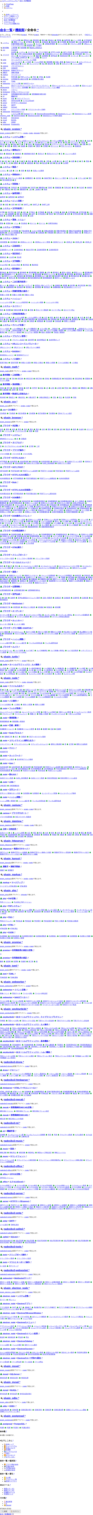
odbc (4, 122)
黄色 (31, 429)
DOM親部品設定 (61, 534)
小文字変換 (14, 231)
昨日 (57, 317)
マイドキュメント (21, 714)
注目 (82, 512)
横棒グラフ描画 (55, 632)
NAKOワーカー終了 (11, 1005)
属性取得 (13, 1093)
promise (5, 79)
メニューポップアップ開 (57, 1326)
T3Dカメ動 (71, 1032)
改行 (13, 142)
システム (6, 43)
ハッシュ (30, 44)
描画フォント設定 (59, 579)
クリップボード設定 (7, 558)
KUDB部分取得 (27, 936)
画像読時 (25, 579)
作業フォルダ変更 (65, 712)
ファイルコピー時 (21, 695)
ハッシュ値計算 (20, 643)
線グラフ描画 (30, 632)
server (5, 103)
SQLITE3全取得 (30, 1242)
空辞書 (45, 146)
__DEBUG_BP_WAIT (36, 330)
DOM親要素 (4, 534)
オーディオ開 (4, 615)
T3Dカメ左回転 (19, 1033)
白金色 (81, 429)
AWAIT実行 (48, 178)
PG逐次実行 (26, 1427)
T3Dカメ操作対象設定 (19, 1028)
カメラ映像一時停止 (57, 650)
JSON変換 (3, 242)
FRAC (66, 388)
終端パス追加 (26, 362)
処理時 (15, 961)
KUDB (48, 77)
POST (12, 911)
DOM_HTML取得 (6, 505)
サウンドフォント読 (7, 1160)
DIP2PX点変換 (5, 1354)
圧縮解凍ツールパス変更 (25, 729)
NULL (30, 144)
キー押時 (65, 521)
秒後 (25, 310)
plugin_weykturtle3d (15, 1009)
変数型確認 (4, 187)
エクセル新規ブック (7, 1185)
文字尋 (31, 446)
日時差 (31, 321)
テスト (24, 64)
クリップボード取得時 (25, 558)
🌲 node (3, 686)
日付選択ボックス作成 (27, 540)
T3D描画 (39, 1045)
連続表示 (18, 154)
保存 (1, 566)
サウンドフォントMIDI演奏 (26, 1160)
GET (6, 911)
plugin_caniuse (12, 805)
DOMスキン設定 (8, 536)
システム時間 (19, 317)
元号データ (4, 317)
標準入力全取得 (81, 744)
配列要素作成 (35, 278)
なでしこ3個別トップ (11, 16)
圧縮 (52, 729)
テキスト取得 (31, 505)
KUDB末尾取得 (41, 936)
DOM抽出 (3, 1093)
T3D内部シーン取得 (56, 1046)
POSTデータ (15, 1205)
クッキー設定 (52, 910)
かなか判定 (4, 265)
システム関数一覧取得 (74, 330)
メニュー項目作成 (15, 1330)
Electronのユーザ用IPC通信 (52, 116)
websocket (6, 111)
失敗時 (23, 961)
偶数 (35, 161)
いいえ (72, 141)
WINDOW (15, 501)
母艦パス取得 (43, 714)
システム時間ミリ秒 (34, 317)
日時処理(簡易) (50, 44)
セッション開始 (27, 910)
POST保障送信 (31, 478)
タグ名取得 (27, 1095)
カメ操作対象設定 (35, 668)
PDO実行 (37, 921)
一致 (1, 163)
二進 (30, 189)
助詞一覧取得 (46, 332)
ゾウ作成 (12, 668)
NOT (19, 204)
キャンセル (74, 142)
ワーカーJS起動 (17, 1001)
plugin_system (12, 129)
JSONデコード (58, 242)
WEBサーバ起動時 (60, 1205)
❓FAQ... (7, 1453)
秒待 (1, 310)
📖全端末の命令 (9, 1470)
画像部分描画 (45, 579)
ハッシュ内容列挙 (21, 302)
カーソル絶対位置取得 (8, 1352)
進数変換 (23, 189)
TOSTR (33, 187)
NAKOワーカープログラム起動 (50, 1003)
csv (4, 50)
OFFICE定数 (15, 101)
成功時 (8, 961)
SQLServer (15, 118)
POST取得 (56, 911)
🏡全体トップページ (11, 14)
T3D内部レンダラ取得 (38, 1046)
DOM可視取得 (18, 510)
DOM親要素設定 (47, 534)
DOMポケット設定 (72, 510)
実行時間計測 (7, 180)
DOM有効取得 (84, 508)
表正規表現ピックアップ (72, 287)
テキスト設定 (19, 505)
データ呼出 (39, 1362)
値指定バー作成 (66, 540)
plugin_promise (12, 942)
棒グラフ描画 (43, 632)
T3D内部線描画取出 (18, 1048)
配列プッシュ (9, 276)
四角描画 (20, 577)
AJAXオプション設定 (74, 461)
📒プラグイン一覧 (10, 1479)
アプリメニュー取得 (24, 1326)
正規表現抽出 (18, 250)
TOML (13, 81)
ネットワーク (34, 64)
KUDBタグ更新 (18, 938)
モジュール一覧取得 (31, 332)
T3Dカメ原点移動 (45, 1030)
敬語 (43, 40)
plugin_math (11, 367)
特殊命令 (51, 40)
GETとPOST (67, 52)
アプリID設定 (4, 1307)
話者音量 (85, 598)
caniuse (5, 66)
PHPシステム (25, 77)
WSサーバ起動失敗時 (52, 1282)
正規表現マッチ (5, 250)
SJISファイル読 (31, 690)
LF (3, 146)
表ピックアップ (26, 285)
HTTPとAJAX (55, 52)
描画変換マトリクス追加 (57, 581)
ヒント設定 (18, 512)
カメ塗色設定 (10, 674)
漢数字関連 (15, 72)
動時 (1, 961)
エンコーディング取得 (68, 793)
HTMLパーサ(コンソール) (20, 92)
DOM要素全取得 (66, 501)
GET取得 (47, 911)
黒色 (37, 429)
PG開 (2, 1427)
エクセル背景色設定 (65, 1189)
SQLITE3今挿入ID (6, 1240)
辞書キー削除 (17, 295)
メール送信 (4, 1225)
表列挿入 (29, 287)
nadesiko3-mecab (13, 1099)
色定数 (13, 52)
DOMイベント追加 (18, 519)
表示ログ (41, 154)
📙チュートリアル (10, 1446)
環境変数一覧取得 (18, 721)
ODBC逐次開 (4, 1410)
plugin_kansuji (12, 858)
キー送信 (3, 1266)
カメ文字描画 (78, 672)
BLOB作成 (3, 486)
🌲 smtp (3, 1221)
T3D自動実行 (16, 1045)
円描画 (63, 577)
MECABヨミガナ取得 (15, 1119)
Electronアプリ (28, 114)
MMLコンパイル (60, 1152)
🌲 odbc (3, 1406)
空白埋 (19, 257)
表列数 (65, 285)
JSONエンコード (26, 242)
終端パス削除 (50, 362)
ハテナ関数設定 (17, 329)
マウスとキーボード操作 (36, 109)
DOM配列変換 (16, 1095)
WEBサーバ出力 (57, 1208)
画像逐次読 (15, 579)
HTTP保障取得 (18, 478)
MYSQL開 (3, 1394)
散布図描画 (8, 633)
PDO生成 (19, 921)
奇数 (41, 161)
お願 (10, 170)
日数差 (4, 321)
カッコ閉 (34, 142)
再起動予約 (38, 1307)
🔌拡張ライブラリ (10, 1481)
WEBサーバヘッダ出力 (18, 1208)
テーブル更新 (81, 541)
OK (61, 142)
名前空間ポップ (54, 340)
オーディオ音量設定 (7, 616)
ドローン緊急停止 (40, 1074)
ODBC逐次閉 (58, 1410)
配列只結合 (13, 272)
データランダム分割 (11, 1136)
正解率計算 (25, 1136)
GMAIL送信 (15, 1225)
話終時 (12, 598)
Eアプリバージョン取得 (10, 1309)
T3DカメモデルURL (51, 1028)
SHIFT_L (27, 204)
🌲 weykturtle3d (7, 1017)
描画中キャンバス (15, 575)
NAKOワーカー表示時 (7, 1003)
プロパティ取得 (56, 1093)
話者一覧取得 (47, 598)
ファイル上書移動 (49, 695)
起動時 (51, 691)
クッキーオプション (67, 910)
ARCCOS (29, 378)
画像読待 (5, 579)
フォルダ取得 (39, 62)
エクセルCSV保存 (46, 1185)
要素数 (42, 272)
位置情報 (45, 56)
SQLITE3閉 (30, 1240)
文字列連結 (72, 212)
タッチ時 (84, 525)
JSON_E (69, 242)
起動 (29, 691)
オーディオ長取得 (23, 616)
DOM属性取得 (77, 505)
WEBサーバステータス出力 (39, 1208)
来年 (69, 317)
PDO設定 (28, 921)
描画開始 (3, 575)
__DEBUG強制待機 (67, 329)
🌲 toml (3, 974)
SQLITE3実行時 (55, 1240)
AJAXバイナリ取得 (64, 463)
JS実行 (2, 178)
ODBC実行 (38, 1410)
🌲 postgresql (6, 1424)
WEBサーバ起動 (45, 1205)
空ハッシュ (54, 146)
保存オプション (64, 568)
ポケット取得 (30, 510)
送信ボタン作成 (80, 540)
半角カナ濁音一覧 (10, 234)
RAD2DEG (68, 378)
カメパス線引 (55, 672)
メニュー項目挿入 (55, 1328)
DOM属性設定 (64, 505)
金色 (61, 429)
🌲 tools (3, 1255)
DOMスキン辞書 (87, 534)
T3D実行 (60, 1045)
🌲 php (3, 898)
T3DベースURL (13, 1020)
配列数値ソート (9, 274)
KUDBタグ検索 (85, 936)
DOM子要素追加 (57, 512)
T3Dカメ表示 (7, 1037)
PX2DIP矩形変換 (19, 1354)
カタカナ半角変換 (29, 233)
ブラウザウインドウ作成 (8, 1317)
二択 (38, 446)
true (9, 144)
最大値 (44, 163)
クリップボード (18, 555)
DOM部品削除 (34, 536)
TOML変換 (14, 977)
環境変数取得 (4, 721)
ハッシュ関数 (34, 57)
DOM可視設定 (5, 510)
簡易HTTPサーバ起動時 (19, 852)
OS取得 (23, 439)
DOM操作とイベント (52, 54)
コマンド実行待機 (18, 691)
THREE (2, 1020)
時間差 (12, 321)
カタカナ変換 (36, 231)
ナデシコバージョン (7, 141)
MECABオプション (23, 1111)
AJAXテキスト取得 (33, 463)
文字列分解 (82, 212)
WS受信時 (16, 607)
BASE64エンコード (7, 355)
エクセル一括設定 (47, 1187)
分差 (19, 321)
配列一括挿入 (66, 272)
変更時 (28, 521)
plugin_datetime (13, 821)
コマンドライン (5, 744)
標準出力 (26, 40)
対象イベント (4, 519)
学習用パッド (8, 1494)
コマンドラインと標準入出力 (21, 740)
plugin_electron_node (16, 1288)
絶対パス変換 (27, 704)
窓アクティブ (13, 1266)
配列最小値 (86, 276)
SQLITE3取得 (17, 1242)
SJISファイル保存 (45, 690)
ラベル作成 (86, 536)
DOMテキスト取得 (63, 503)
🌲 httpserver (6, 849)
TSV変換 (52, 413)
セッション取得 (68, 911)
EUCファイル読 (60, 690)
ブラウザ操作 (43, 52)
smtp (4, 105)
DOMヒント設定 (30, 512)
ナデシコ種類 (57, 141)
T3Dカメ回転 (59, 1033)
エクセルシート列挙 (15, 1189)
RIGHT (51, 214)
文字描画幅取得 (82, 579)
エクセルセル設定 (20, 1187)
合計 (6, 161)
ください (3, 170)
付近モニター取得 (52, 1352)
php (4, 77)
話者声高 (76, 598)
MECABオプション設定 (40, 1111)
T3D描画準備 (28, 1045)
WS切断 (58, 607)
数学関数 (6, 48)
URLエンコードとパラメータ (24, 344)
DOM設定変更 (46, 508)
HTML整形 (23, 886)
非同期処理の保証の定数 (19, 79)
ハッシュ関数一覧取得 (8, 801)
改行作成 (26, 538)
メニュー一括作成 (40, 1326)
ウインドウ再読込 (77, 1317)
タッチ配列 (45, 525)
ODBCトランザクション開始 (76, 1410)
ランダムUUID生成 (35, 643)
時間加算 (40, 321)
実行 (90, 178)
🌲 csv (3, 410)
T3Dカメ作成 (4, 1028)
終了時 (31, 961)
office (4, 101)
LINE (57, 64)
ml (3, 96)
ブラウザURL (27, 454)
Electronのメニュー (65, 114)
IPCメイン (12, 1300)
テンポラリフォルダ (58, 714)
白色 (43, 429)
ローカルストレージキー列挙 (69, 566)
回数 (84, 144)
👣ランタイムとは (10, 1451)
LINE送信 (3, 786)
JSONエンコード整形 (42, 242)
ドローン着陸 (13, 1075)
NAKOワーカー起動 (33, 1001)
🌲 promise (5, 950)
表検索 (57, 285)
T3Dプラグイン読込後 (81, 1020)
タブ (19, 142)
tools (4, 109)
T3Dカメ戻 (84, 1030)
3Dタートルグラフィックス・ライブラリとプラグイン (30, 86)
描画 (37, 56)
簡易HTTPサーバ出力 (81, 852)
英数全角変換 (49, 231)
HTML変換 (3, 551)
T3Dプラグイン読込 (64, 1020)
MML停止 (12, 1152)
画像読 (90, 577)
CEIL (54, 397)
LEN (48, 272)
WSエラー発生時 (29, 607)
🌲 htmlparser (6, 1088)
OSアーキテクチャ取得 (37, 737)
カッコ (26, 142)
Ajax (43, 64)
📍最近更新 (8, 1501)
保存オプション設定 (79, 568)
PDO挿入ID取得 (72, 921)
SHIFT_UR (46, 204)
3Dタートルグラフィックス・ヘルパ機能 (45, 87)
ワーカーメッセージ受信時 (27, 1003)
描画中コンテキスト (31, 575)
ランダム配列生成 (51, 643)
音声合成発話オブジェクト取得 (29, 598)
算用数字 (11, 870)
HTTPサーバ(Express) (19, 103)
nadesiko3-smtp (13, 1213)
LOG (52, 388)
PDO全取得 (48, 921)
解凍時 (45, 729)
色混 (36, 431)
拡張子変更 (14, 362)
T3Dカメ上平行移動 (7, 1032)
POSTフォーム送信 (72, 471)
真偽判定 (78, 146)
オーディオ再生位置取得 (40, 616)
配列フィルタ (70, 278)
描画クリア (42, 577)
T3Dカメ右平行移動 (57, 1032)
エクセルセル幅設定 (48, 1189)
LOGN (59, 388)
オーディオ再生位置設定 (61, 616)
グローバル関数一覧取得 (55, 330)
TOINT (50, 187)
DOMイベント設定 (31, 503)
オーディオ (74, 56)
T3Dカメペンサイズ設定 (40, 1035)
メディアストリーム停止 (17, 652)
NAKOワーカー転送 (69, 1005)
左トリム (42, 223)
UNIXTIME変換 (29, 319)
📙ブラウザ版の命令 (11, 1464)
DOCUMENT (4, 501)
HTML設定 (43, 505)
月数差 (90, 319)
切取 (85, 214)
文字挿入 (32, 212)
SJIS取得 (35, 793)
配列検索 (23, 272)
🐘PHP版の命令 (9, 1468)
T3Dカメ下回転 (46, 1033)
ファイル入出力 (16, 62)
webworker (6, 83)
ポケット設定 (58, 510)
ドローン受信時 (80, 1074)
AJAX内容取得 (64, 478)
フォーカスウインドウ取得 (58, 1317)
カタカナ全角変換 (14, 233)
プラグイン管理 (75, 44)
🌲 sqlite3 (4, 1237)
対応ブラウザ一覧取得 (23, 817)
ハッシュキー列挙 (6, 302)
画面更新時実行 (33, 527)
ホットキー (85, 56)
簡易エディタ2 (9, 1490)
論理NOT (21, 197)
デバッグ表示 (4, 329)
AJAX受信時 (24, 461)
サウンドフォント (23, 98)
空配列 (38, 146)
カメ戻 (38, 670)
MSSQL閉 (24, 1378)
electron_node (5, 116)
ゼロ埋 (11, 257)
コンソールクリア (40, 691)
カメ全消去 (22, 674)
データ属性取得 (19, 508)
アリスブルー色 (20, 431)
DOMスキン (74, 534)
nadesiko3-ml (11, 1123)
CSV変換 (32, 413)
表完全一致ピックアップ (43, 285)
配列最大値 (75, 276)
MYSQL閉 (13, 1394)
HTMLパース (17, 1091)
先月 (1, 319)
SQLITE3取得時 (83, 1240)
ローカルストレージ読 (48, 566)
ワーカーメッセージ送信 (51, 1005)
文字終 (25, 216)
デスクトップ (7, 714)
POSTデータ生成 (47, 471)
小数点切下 (32, 397)
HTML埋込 (14, 928)
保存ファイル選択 (30, 1345)
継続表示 (9, 154)
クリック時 (84, 519)
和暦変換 (75, 319)
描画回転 (14, 581)
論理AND (11, 197)
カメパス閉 (44, 672)
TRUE (83, 142)
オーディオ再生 (17, 615)
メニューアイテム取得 (72, 1328)
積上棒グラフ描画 (70, 632)
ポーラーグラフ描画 (51, 633)
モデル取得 (79, 1135)
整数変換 (42, 187)
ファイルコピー (81, 693)
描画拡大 (23, 581)
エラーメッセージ (58, 144)
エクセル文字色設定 (82, 1189)
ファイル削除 (17, 697)
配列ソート (78, 272)
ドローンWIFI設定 (67, 1075)
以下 (66, 161)
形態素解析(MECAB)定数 (20, 94)
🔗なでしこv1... (9, 1457)
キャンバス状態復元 (65, 575)
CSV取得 (3, 413)
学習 (49, 1135)
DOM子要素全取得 (15, 503)
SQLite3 (14, 107)
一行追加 (56, 212)
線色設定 (78, 575)
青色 (19, 429)
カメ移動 (11, 670)
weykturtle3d (4, 87)
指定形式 (54, 42)
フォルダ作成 (44, 693)
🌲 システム (5, 137)
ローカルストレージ (26, 56)
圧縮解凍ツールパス (7, 729)
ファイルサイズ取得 (61, 697)
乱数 (91, 388)
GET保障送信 (48, 769)
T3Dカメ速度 (82, 1028)
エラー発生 (44, 329)
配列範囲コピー (40, 276)
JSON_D (88, 242)
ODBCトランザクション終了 (10, 1411)
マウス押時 (34, 523)
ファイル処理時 (63, 695)
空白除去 (24, 223)
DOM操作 (38, 54)
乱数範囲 (5, 390)
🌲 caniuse (5, 813)
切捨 (74, 397)
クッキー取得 (40, 910)
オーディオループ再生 (34, 615)
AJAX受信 (13, 461)
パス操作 (38, 45)
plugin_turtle (11, 656)
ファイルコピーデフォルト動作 (63, 693)
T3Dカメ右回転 (5, 1033)
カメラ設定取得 (72, 650)
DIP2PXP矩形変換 (48, 1354)
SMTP (13, 105)
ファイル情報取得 (44, 697)
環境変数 (49, 62)
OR (1, 204)
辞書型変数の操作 (17, 44)
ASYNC (38, 178)
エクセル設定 (34, 1187)
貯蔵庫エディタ (9, 1492)
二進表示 (38, 189)
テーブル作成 (32, 541)
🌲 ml (2, 1131)
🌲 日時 (3, 829)
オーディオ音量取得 (82, 615)
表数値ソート (13, 285)
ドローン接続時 (66, 1074)
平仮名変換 (25, 231)
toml (4, 81)
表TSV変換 (42, 413)
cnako (36, 35)
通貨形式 (3, 257)
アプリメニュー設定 (7, 1326)
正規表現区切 (53, 250)
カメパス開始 (32, 672)
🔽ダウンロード (9, 1455)
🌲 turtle (3, 665)
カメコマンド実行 (35, 674)
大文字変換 (4, 231)
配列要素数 (33, 272)
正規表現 (45, 42)
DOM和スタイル (10, 506)
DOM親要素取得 (68, 1091)
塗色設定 (87, 575)
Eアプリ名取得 (27, 1309)
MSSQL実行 (14, 1378)
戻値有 (30, 146)
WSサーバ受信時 (84, 1282)
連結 (63, 212)
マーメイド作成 (17, 543)
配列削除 (61, 274)
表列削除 (38, 287)
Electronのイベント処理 (83, 114)
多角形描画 (81, 577)
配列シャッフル (49, 274)
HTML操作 (79, 54)
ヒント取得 (85, 510)
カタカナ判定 (15, 265)
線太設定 (11, 577)
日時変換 (53, 319)
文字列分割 (77, 214)
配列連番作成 (23, 278)
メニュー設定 (27, 1318)
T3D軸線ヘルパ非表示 (7, 1058)
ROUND (3, 397)
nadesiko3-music (13, 1140)
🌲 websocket (6, 1278)
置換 (1, 223)
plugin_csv (10, 401)
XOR (13, 204)
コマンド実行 (4, 691)
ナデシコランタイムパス (39, 744)
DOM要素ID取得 (39, 501)
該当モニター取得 (67, 1352)
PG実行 (16, 1427)
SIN (1, 378)
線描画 (2, 577)
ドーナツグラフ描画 (34, 633)
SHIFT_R (36, 204)
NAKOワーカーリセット (72, 1003)
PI (20, 144)
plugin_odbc (11, 1398)
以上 (60, 161)
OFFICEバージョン (7, 1178)
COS (7, 378)
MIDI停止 (31, 1152)
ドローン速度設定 (52, 1075)
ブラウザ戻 (16, 454)
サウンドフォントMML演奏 (73, 1160)
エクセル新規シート (62, 1185)
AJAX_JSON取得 (48, 463)
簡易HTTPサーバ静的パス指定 (40, 852)
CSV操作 (14, 50)
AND (6, 204)
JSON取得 (14, 242)
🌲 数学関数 (5, 375)
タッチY (36, 525)
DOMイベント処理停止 (69, 519)
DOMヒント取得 (5, 512)
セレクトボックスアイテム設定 (80, 538)
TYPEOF (14, 187)
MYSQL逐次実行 (25, 1394)
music (5, 98)
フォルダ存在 (32, 693)
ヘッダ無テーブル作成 (66, 541)
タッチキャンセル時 (18, 527)
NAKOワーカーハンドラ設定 (53, 1001)
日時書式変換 (64, 319)
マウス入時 (68, 523)
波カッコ (43, 142)
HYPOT (34, 388)
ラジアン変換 (4, 380)
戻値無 (23, 146)
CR (89, 144)
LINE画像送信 (14, 786)
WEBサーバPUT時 (75, 1207)
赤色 (25, 429)
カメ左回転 (71, 670)
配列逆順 (38, 274)
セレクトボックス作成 (58, 538)
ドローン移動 (26, 1075)
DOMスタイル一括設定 (60, 506)
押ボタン (25, 523)
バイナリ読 (13, 690)
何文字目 (11, 212)
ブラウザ (6, 55)
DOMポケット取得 (44, 510)
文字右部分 (60, 214)
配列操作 (72, 42)
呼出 (27, 1337)
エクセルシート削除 (31, 1189)
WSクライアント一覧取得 (53, 1284)
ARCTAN (38, 378)
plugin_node (11, 678)
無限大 (15, 146)
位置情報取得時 (5, 590)
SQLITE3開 (20, 1240)
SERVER (21, 911)
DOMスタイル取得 (77, 506)
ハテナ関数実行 (31, 329)
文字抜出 (25, 214)
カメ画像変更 (71, 668)
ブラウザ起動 (61, 691)
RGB (45, 189)
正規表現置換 (41, 250)
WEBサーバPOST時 (59, 1207)
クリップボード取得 (42, 558)
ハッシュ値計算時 (6, 643)
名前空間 (31, 340)
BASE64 (29, 45)
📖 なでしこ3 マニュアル (9, 1)
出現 (31, 216)
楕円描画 (71, 577)
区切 (68, 214)
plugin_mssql (11, 1366)
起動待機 (87, 690)
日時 (4, 68)
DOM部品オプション (31, 534)
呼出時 (20, 1337)
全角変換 (41, 233)
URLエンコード (5, 347)
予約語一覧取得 (59, 332)
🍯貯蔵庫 (7, 1450)
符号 (8, 388)
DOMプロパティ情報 (26, 506)
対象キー (76, 144)
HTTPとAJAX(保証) (82, 52)
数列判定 (35, 265)
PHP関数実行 (14, 910)
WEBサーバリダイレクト (74, 1208)
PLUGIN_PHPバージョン (23, 902)
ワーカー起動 (4, 1001)
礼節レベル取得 (38, 170)
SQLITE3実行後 (69, 1240)
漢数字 (5, 72)
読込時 (36, 521)
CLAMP (65, 163)
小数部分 (74, 388)
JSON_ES (78, 242)
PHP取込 (3, 910)
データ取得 (4, 1095)
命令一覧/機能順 (9, 20)
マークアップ (16, 75)
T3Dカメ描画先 (35, 1028)
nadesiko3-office (13, 1166)
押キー (57, 521)
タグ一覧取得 (79, 501)
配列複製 (29, 276)
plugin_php (10, 890)
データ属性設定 (33, 508)
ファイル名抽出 (63, 362)
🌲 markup (4, 882)
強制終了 (28, 1307)
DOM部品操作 (67, 54)
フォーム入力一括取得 (17, 541)
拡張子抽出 (4, 362)
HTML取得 (53, 505)
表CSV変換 (22, 413)
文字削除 (9, 216)
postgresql (6, 124)
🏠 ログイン (8, 8)
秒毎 (31, 310)
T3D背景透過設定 (86, 1045)
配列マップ (59, 278)
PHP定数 (14, 77)
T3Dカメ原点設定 (30, 1030)
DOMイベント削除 (34, 519)
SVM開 (2, 1135)
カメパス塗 (66, 672)
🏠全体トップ (9, 1444)
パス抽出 (75, 362)
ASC (24, 212)
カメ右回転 (60, 670)
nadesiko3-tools (13, 1246)
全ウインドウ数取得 (39, 1317)
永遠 (88, 141)
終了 (16, 737)
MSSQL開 (3, 1378)
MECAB (3, 1119)
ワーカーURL (27, 993)
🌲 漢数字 (4, 866)
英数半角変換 (61, 231)
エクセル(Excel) (28, 101)
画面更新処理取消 (47, 527)
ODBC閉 (48, 1410)
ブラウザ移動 (4, 454)
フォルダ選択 (17, 1345)
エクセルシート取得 (79, 1185)
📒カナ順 (7, 1477)
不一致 (8, 163)
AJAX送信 (34, 461)
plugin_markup (12, 874)
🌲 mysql (4, 1390)
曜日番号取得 (16, 319)
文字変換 (29, 42)
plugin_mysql (11, 1382)
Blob (12, 54)
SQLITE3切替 (42, 1240)
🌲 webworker (6, 990)
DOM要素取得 (53, 501)
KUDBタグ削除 (5, 938)
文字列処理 (88, 40)
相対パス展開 (39, 704)
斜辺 (41, 388)
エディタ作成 (57, 536)
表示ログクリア (52, 154)
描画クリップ (53, 577)
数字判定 (26, 265)
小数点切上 (21, 397)
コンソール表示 (70, 154)
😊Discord (7, 1505)
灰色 (55, 429)
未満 (72, 161)
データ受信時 (4, 1362)
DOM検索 (27, 1091)
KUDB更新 (63, 936)
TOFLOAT (67, 187)
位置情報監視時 (19, 590)
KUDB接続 (3, 936)
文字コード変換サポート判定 (10, 793)
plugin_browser (12, 417)
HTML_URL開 (5, 1091)
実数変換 (58, 187)
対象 (69, 144)
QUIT (14, 1307)
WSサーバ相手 (20, 1284)
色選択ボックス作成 (9, 540)
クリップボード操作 (18, 109)
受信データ (16, 993)
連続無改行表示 (29, 154)
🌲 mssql (4, 1374)
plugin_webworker (14, 981)
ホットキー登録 (5, 624)
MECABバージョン (6, 1111)
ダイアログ (32, 52)
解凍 (38, 729)
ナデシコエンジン (43, 141)
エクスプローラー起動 (76, 691)
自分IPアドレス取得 (7, 759)
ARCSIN (20, 378)
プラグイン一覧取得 (15, 332)
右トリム (33, 223)
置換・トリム (18, 42)
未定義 (46, 144)
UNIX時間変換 (43, 319)
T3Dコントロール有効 (7, 1056)
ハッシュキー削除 (37, 302)
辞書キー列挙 (4, 295)
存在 (16, 566)
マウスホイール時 (15, 525)
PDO (34, 77)
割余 (29, 161)
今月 (81, 317)
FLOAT (81, 187)
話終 (6, 598)
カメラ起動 (19, 650)
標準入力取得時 (56, 744)
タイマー (39, 44)
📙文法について (9, 1448)
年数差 (83, 319)
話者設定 (58, 598)
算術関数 (23, 48)
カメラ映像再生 (42, 650)
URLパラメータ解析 (33, 347)
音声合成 (54, 56)
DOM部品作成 (22, 536)
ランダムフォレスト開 (15, 1135)
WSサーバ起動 (5, 1282)
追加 (48, 212)
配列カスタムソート (25, 274)
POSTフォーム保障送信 (48, 478)
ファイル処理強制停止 (80, 695)
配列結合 (3, 272)
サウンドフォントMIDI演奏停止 (50, 1160)
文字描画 (71, 579)
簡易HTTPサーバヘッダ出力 (10, 854)
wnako (24, 35)
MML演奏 (3, 1152)
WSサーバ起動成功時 (34, 1282)
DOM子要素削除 (72, 512)
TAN (13, 378)
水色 (1, 429)
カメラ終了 (30, 650)
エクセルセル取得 (63, 1187)
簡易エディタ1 (9, 1489)
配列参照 (57, 276)
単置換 (8, 223)
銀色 (74, 429)
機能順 (28, 1)
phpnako (55, 35)
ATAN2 (46, 378)
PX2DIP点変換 (82, 1352)
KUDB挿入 (52, 936)
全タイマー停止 (69, 310)
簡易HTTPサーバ (17, 70)
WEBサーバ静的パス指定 (24, 1207)
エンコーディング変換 (49, 793)
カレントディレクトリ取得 (9, 712)
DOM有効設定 (72, 508)
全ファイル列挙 (13, 693)
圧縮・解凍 (59, 62)
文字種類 (63, 42)
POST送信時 (15, 471)
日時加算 (58, 321)
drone (5, 90)
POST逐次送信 (31, 493)
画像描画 (34, 579)
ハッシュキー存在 (52, 302)
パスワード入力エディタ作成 (48, 540)
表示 (1, 154)
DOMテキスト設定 (47, 503)
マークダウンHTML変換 (8, 886)
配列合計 (3, 278)
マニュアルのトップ (11, 18)
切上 (60, 397)
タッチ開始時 (73, 525)
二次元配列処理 (83, 42)
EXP (27, 388)
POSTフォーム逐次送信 (48, 493)
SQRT (13, 390)
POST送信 (59, 471)
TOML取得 (3, 977)
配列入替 (12, 278)
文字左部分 (42, 214)
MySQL (13, 120)
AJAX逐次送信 (5, 493)
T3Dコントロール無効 (26, 1056)
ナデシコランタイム (21, 744)
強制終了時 (8, 737)
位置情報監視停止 (34, 590)
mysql (5, 120)
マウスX (7, 523)
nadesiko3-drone (13, 1062)
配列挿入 (56, 272)
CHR (18, 212)
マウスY (16, 523)
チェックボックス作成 (40, 538)
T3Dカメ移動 (16, 1030)
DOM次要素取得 (82, 1091)
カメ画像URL (59, 668)
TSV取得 (12, 413)
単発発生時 (11, 1337)
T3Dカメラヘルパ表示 (44, 1056)
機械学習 (14, 96)
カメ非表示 (48, 674)
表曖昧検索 (57, 287)
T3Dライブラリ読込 (28, 1020)
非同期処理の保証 (37, 79)
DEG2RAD (78, 378)
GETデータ (4, 852)
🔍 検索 (6, 6)
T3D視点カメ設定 (20, 1037)
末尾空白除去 (53, 223)
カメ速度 (82, 668)
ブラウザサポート (17, 66)
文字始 (17, 216)
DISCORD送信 (52, 778)
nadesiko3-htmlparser (16, 1080)
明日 (51, 317)
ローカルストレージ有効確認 (45, 568)
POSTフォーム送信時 (30, 471)
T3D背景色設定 (71, 1045)
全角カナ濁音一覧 (75, 233)
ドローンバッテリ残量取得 (21, 1074)
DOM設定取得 (59, 508)
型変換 (59, 40)
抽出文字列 (30, 250)
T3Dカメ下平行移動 (24, 1032)
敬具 (28, 170)
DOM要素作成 (44, 512)
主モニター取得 (23, 1352)
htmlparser (6, 92)
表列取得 (20, 287)
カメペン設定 (20, 672)
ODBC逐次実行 (26, 1410)
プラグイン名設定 (18, 340)
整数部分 (84, 388)
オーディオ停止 (49, 615)
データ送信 (28, 1362)
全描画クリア (30, 577)
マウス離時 (57, 523)
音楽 (12, 98)
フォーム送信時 (46, 521)
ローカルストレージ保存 (29, 566)
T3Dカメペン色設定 (22, 1035)
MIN (51, 163)
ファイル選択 (4, 1345)
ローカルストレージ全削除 (23, 568)
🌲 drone (4, 1070)
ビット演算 (77, 40)
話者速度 (67, 598)
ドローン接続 (4, 1074)
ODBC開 (15, 1410)
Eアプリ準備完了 (50, 1307)
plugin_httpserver (13, 840)
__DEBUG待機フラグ (18, 330)
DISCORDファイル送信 (68, 778)
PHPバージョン (5, 902)
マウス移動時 (46, 523)
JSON (37, 42)
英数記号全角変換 (75, 231)
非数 (8, 146)
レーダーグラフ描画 (68, 633)
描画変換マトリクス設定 (37, 581)
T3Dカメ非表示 (85, 1035)
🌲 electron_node (7, 1296)
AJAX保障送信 (5, 478)
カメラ (44, 57)
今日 (45, 317)
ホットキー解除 (19, 624)
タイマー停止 (56, 310)
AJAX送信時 (45, 461)
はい (66, 141)
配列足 (66, 276)
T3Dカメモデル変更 (68, 1028)
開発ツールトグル (14, 1318)
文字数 (2, 212)
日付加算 (49, 321)
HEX (15, 189)
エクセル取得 (76, 1187)
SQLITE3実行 (5, 1242)
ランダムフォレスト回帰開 (35, 1135)
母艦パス (33, 714)
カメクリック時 (69, 674)
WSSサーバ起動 (19, 1282)
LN (47, 388)
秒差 (25, 321)
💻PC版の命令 (9, 1466)
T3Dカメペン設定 (57, 1035)
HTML (41, 77)
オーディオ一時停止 (65, 615)
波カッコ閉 (53, 142)
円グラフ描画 (19, 633)
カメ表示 (58, 674)
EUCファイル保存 (75, 690)
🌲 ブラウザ (5, 426)
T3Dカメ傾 (8, 1035)
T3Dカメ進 (73, 1030)
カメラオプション (6, 650)
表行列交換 (81, 285)
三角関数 (14, 48)
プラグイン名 (4, 340)
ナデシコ (72, 178)
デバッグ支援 (62, 44)
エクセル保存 (32, 1185)
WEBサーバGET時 (42, 1207)
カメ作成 (3, 668)
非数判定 (7, 189)
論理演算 (67, 40)
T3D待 (29, 1048)
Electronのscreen (34, 116)
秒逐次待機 (17, 310)
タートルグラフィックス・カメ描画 (23, 60)
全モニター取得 (37, 1352)
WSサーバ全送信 (6, 1284)
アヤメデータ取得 (66, 1135)
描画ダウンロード (41, 583)
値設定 (75, 1093)
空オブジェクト (66, 146)
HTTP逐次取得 (18, 493)
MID (18, 214)
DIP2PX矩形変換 (34, 1354)
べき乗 (54, 161)
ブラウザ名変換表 (6, 817)
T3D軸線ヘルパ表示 (82, 1056)
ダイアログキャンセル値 (13, 446)
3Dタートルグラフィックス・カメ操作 (65, 86)
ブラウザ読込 (24, 1317)
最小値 (57, 163)
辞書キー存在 (29, 295)
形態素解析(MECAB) (39, 94)
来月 (87, 317)
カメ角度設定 (48, 670)
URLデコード (18, 347)
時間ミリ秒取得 (69, 321)
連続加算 (30, 163)
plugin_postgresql (14, 1416)
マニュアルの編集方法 (12, 23)
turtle (4, 60)
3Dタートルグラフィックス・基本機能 (32, 1041)
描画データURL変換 (76, 581)
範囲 (22, 163)
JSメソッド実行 (60, 178)
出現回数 (11, 214)
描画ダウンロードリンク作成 (22, 583)
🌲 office (4, 1174)
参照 (50, 276)
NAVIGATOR (26, 501)
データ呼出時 (17, 1362)
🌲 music (4, 1149)
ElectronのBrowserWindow (46, 114)
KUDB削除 (73, 936)
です (16, 170)
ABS (14, 388)
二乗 (47, 161)
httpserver (6, 70)
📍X (5, 1503)
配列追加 (20, 276)
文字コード (66, 64)
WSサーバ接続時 (69, 1282)
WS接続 (41, 607)
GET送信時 (4, 471)
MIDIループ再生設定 (44, 1152)
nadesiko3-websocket (16, 1270)
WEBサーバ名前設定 (29, 1205)
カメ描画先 (48, 668)
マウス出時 (79, 523)
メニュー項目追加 (21, 1328)
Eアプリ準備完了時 (66, 1307)
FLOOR (67, 397)
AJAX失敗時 (19, 463)
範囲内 (15, 163)
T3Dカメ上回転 (32, 1033)
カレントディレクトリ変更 (31, 712)
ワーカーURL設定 (41, 993)
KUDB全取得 (14, 936)
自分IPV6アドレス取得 (25, 759)
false (15, 144)
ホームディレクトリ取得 (82, 712)
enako (30, 1292)
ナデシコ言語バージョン (25, 141)
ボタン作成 (46, 536)
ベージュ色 (8, 431)
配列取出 (79, 274)
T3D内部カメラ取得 (73, 1046)
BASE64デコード (23, 355)
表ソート (3, 285)
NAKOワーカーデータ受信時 (76, 1001)
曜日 (7, 319)
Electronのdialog (19, 116)
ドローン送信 (54, 1074)
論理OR (2, 197)
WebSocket (64, 56)
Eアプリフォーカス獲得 (84, 1307)
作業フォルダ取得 (49, 712)
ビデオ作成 (30, 543)
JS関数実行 (29, 178)
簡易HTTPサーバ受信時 (62, 852)
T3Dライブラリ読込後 (46, 1020)
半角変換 (50, 233)
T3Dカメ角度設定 (83, 1032)
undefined (38, 144)
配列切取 (70, 274)
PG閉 (8, 1427)
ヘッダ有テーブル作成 (47, 541)
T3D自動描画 (4, 1045)
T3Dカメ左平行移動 (40, 1032)
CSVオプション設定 (65, 413)
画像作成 (17, 538)
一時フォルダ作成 (74, 714)
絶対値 (21, 388)
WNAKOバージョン (7, 439)
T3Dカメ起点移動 (61, 1030)
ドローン (14, 90)
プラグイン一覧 (9, 22)
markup (5, 75)
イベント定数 (16, 83)
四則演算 (36, 40)
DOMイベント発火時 (51, 519)
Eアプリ (3, 1300)
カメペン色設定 (82, 670)
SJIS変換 (26, 793)
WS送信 (49, 607)
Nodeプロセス (71, 62)
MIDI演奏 (22, 1152)
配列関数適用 (47, 278)
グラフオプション (17, 632)
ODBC (13, 122)
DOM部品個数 (16, 534)
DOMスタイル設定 (42, 506)
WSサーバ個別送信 (34, 1284)
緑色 (13, 429)
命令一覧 (23, 1)
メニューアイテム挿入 (38, 1328)
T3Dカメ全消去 (72, 1035)
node (4, 63)
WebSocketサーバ (17, 111)
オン (1, 142)
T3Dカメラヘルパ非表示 (63, 1056)
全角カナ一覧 (61, 233)
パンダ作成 (22, 668)
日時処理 (14, 68)
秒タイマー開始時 (42, 310)
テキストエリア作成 (72, 536)
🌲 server (4, 1201)
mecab (5, 94)
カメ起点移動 (21, 670)
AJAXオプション (58, 461)
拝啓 (22, 170)
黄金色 (68, 429)
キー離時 (74, 521)
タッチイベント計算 (59, 525)
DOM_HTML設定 (78, 503)
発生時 (2, 1337)
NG (66, 142)
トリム (15, 223)
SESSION (37, 911)
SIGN (2, 388)
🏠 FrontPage (9, 4)
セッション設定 (82, 911)
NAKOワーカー (28, 83)
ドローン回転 (38, 1075)
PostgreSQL (15, 124)
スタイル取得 (85, 1093)
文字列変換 (24, 187)
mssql (5, 118)
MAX (37, 163)
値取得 (67, 1093)
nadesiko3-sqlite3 (13, 1229)
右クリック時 (18, 521)
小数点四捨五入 (44, 397)
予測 (55, 1135)
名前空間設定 (41, 340)
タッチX (27, 525)
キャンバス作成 (5, 538)
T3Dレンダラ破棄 (21, 1046)
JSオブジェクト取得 (15, 178)
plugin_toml (10, 965)
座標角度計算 (57, 378)
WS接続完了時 (5, 607)
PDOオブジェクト (6, 921)
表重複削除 (10, 287)
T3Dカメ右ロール (72, 1033)
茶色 (49, 429)
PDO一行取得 (59, 921)
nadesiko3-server (13, 1193)
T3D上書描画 (49, 1045)
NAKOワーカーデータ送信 (30, 1005)
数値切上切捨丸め (35, 48)
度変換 (87, 378)
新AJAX (50, 64)
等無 (87, 161)
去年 (75, 317)
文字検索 (41, 212)
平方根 (21, 390)
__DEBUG (54, 329)
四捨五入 (12, 397)
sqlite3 (5, 107)
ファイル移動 (35, 695)
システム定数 (16, 40)
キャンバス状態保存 (48, 575)
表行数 (72, 285)
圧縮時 (58, 729)
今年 (63, 317)
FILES (29, 911)
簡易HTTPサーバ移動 (30, 854)
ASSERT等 (4, 752)
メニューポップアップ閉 (77, 1326)
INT (75, 187)
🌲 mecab (4, 1107)
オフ (7, 142)
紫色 (7, 429)
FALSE (2, 144)
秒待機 (8, 310)
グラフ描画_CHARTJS (19, 57)
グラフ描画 (4, 632)
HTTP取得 (3, 461)
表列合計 (47, 287)
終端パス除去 (38, 362)
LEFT (33, 214)
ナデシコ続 (82, 178)
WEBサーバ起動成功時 (78, 1205)
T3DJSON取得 (7, 1046)
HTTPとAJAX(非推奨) (24, 54)
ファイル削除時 (29, 697)
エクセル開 (21, 1185)
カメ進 (31, 670)
